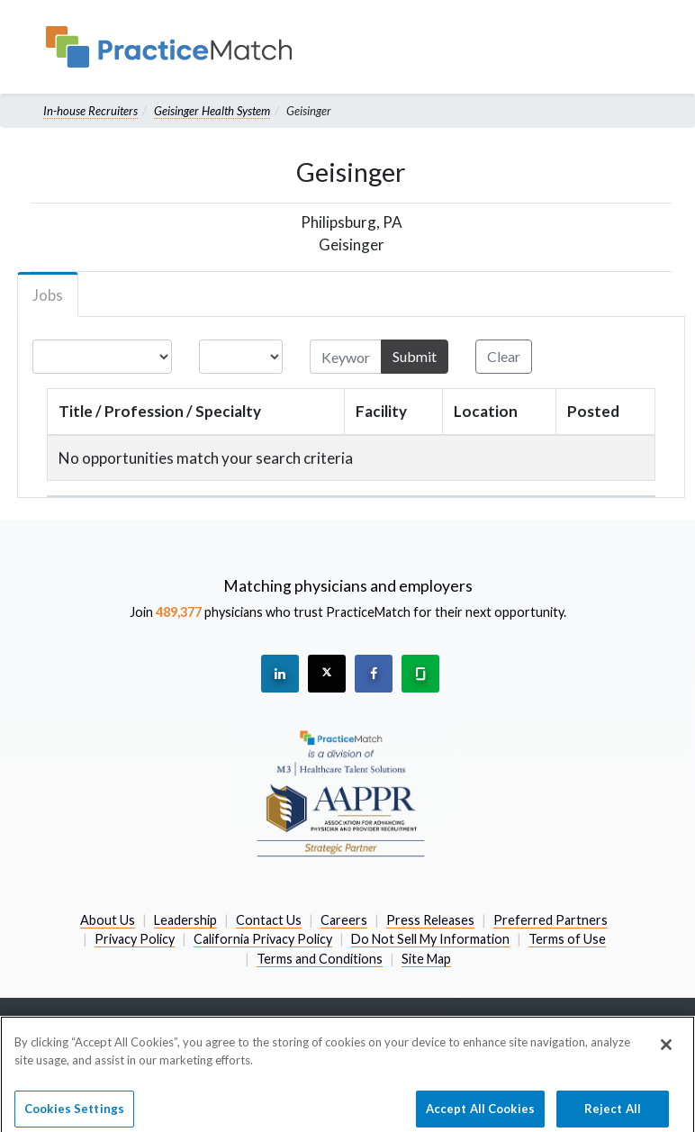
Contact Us (269, 920)
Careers (343, 920)
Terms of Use (567, 938)
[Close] (666, 1078)
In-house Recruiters (90, 111)
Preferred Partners (550, 920)
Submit (415, 356)
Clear (503, 356)
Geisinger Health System (212, 111)
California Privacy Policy (263, 938)
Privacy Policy (135, 938)
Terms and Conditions (320, 958)
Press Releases (430, 920)
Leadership (185, 920)
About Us (107, 920)
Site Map (426, 958)
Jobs (47, 294)
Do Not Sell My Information (430, 938)
